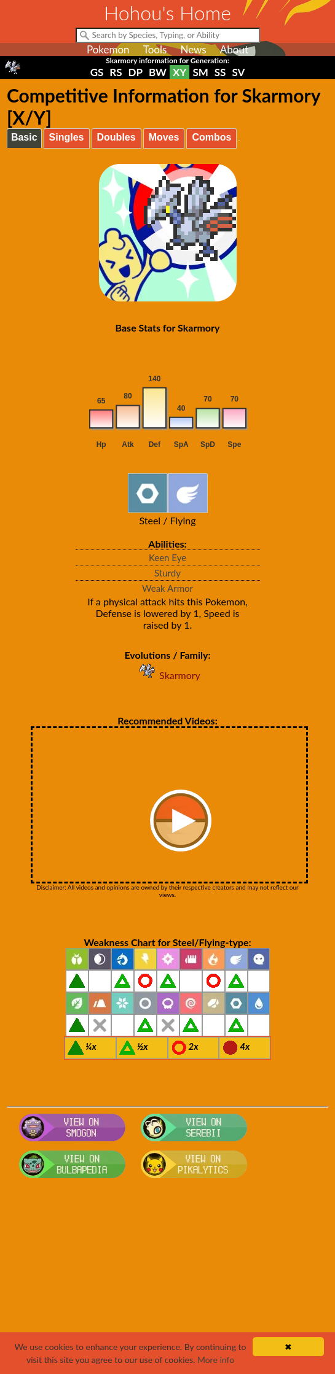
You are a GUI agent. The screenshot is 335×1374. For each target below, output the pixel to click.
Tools (155, 49)
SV (238, 72)
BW (158, 72)
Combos (211, 137)
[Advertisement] (167, 1281)
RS (115, 72)
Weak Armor (167, 588)
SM (200, 72)
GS (97, 72)
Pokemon (108, 49)
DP (135, 72)
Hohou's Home (167, 13)
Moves (164, 137)
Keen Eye (167, 557)
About (234, 49)
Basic (24, 137)
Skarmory (167, 675)
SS (220, 72)
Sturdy (167, 572)
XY (179, 72)
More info (215, 1359)
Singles (66, 137)
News (193, 49)
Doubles (116, 137)
